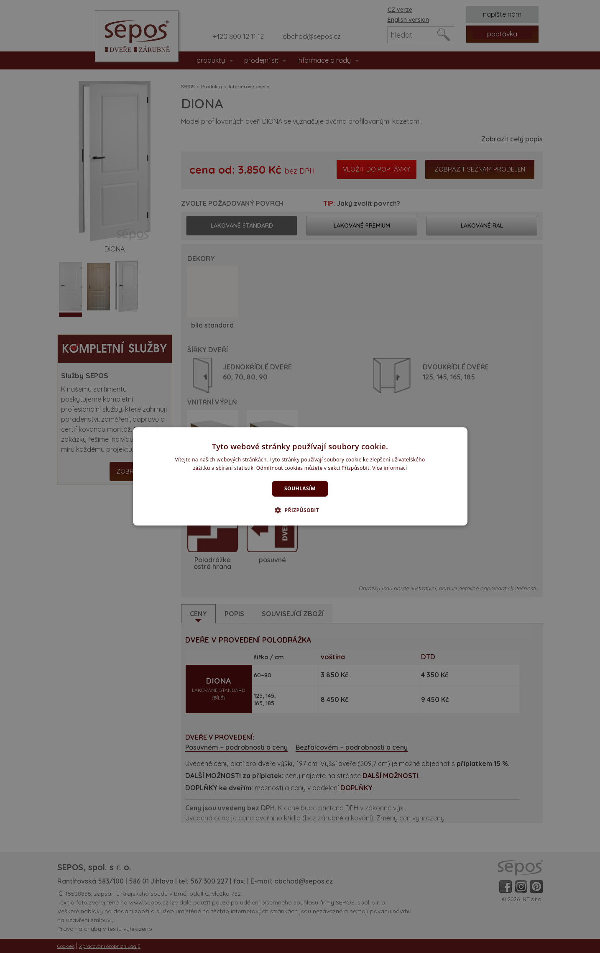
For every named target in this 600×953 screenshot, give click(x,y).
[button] (300, 510)
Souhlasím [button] (300, 488)
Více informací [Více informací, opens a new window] (389, 468)
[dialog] (300, 476)
